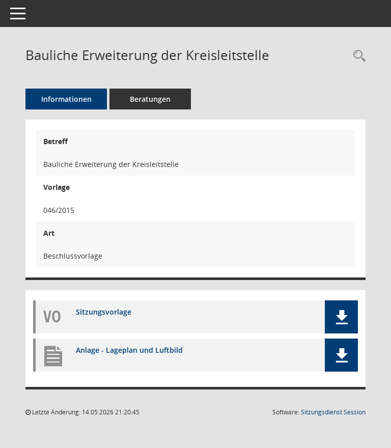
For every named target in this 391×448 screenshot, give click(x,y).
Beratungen (150, 99)
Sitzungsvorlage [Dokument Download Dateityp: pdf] (103, 312)
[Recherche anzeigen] (357, 56)
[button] (341, 316)
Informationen (66, 99)
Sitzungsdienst (333, 412)
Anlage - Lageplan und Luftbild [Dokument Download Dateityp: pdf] (129, 350)
